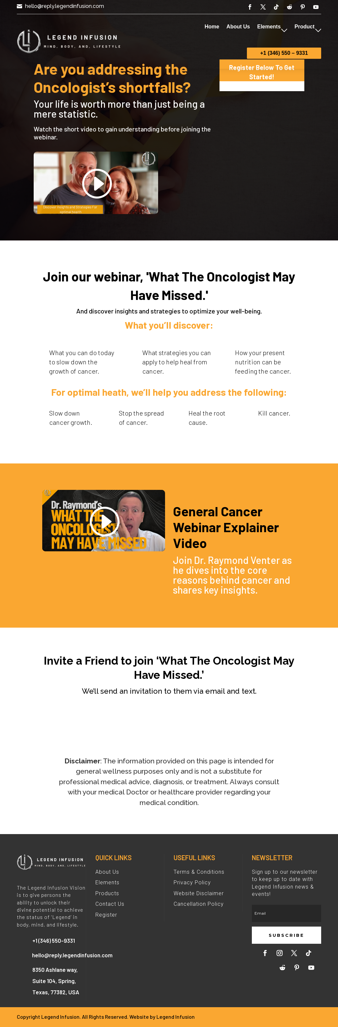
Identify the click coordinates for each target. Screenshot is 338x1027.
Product (304, 26)
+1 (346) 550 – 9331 (284, 53)
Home (212, 26)
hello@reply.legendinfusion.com (64, 6)
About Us (238, 26)
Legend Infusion (175, 1016)
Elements (269, 26)
